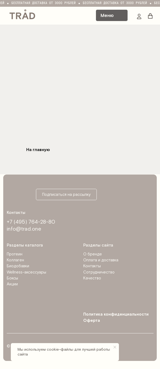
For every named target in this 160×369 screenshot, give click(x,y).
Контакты (92, 266)
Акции (12, 284)
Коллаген (15, 260)
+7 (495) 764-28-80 (31, 222)
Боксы (12, 278)
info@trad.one (24, 229)
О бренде (92, 254)
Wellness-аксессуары (26, 272)
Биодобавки (18, 266)
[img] (22, 14)
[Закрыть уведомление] (115, 347)
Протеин (14, 254)
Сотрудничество (99, 272)
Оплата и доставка (100, 260)
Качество (92, 278)
